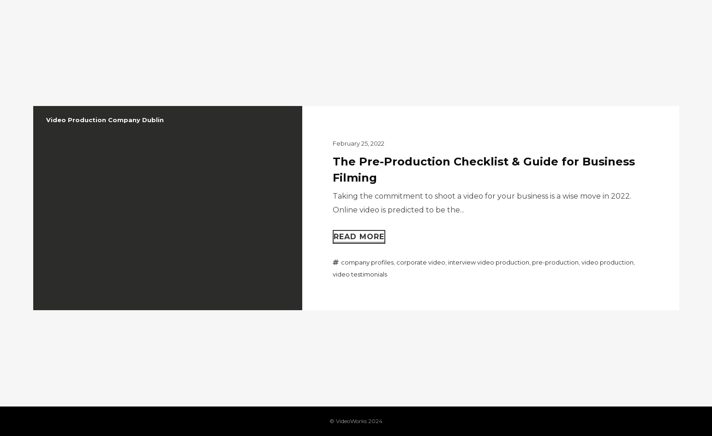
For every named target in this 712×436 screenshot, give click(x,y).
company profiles (367, 262)
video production (607, 262)
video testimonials (360, 274)
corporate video (420, 262)
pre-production (555, 262)
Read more (359, 236)
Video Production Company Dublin (105, 120)
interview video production (488, 262)
